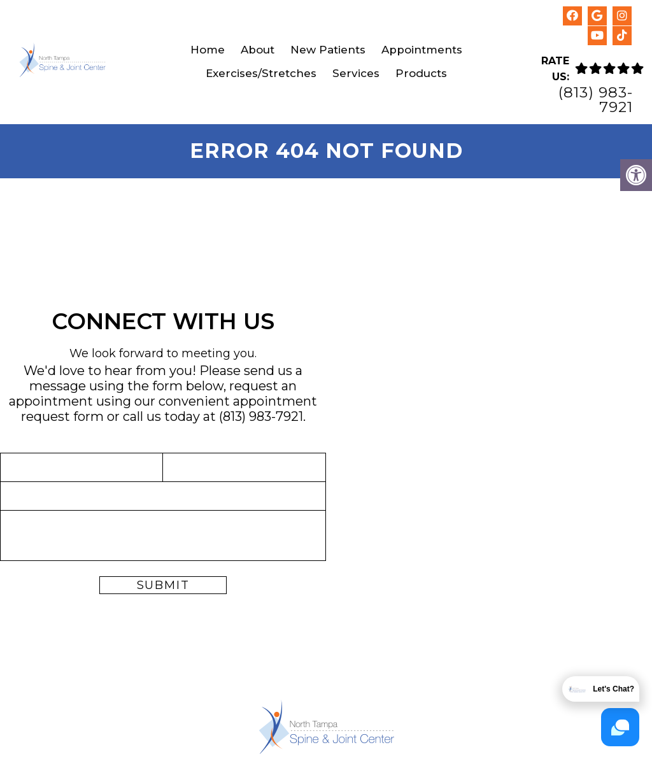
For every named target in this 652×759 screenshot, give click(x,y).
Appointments (421, 49)
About (257, 49)
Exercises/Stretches (261, 73)
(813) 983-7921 (595, 100)
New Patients (327, 49)
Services (355, 73)
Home (207, 49)
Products (421, 73)
